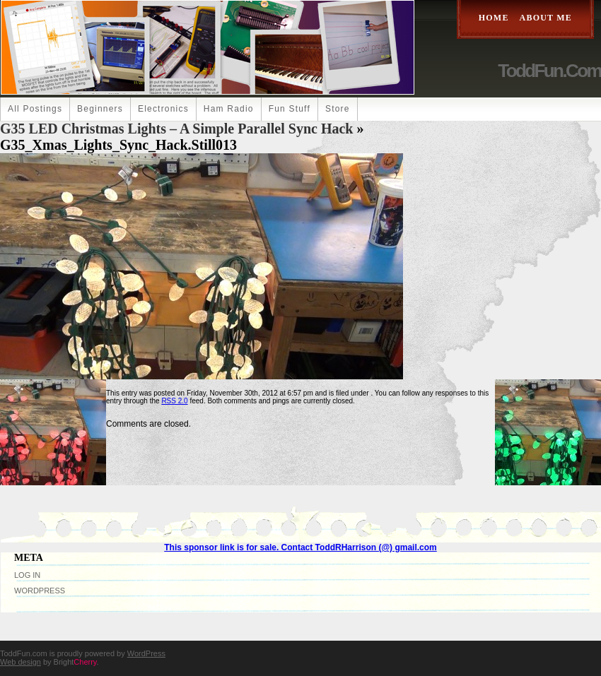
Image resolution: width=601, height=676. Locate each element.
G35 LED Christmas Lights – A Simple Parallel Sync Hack (176, 128)
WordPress (39, 590)
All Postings (35, 109)
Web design (20, 662)
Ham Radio (229, 109)
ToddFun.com (549, 70)
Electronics (163, 109)
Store (337, 109)
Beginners (100, 109)
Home (494, 18)
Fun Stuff (289, 109)
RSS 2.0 (174, 401)
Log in (27, 575)
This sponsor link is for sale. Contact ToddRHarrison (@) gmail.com (300, 547)
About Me (546, 18)
